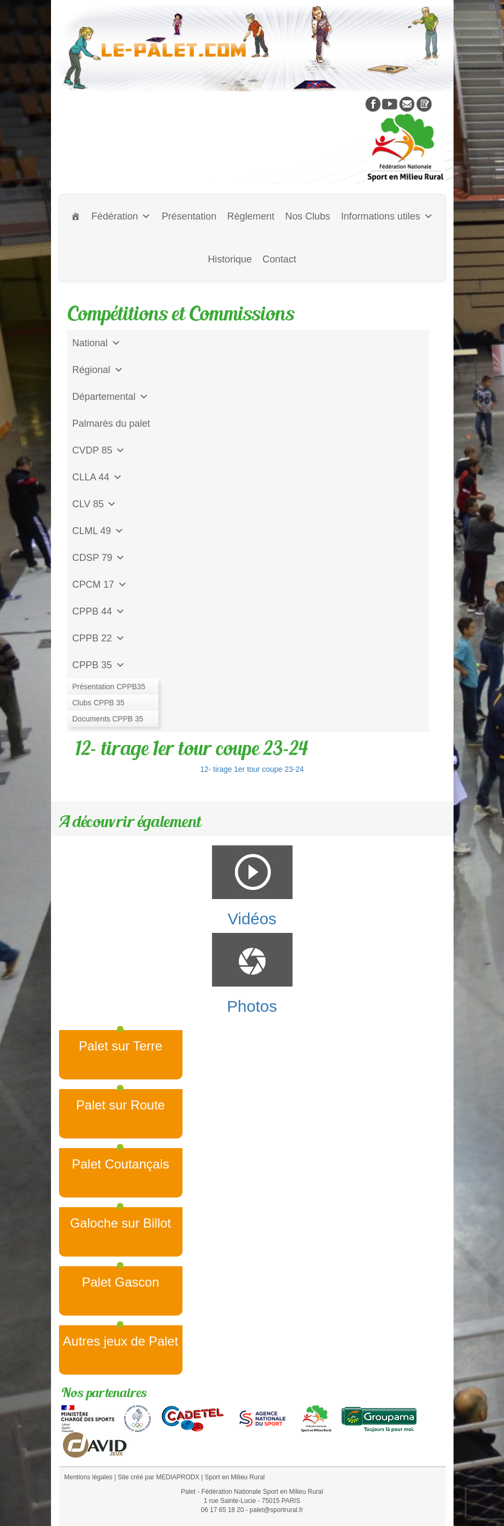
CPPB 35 (98, 665)
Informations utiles (387, 216)
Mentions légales (88, 1477)
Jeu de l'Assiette (107, 692)
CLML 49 (98, 530)
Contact (279, 259)
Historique (230, 259)
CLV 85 (94, 504)
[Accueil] (75, 216)
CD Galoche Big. (108, 718)
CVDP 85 (99, 450)
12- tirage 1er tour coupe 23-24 (252, 769)
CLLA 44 (97, 477)
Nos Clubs (307, 216)
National (96, 343)
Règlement (250, 216)
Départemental (110, 396)
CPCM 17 (99, 584)
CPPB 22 (98, 638)
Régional (97, 369)
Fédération (121, 216)
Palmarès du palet (111, 423)
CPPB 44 (98, 611)
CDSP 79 (99, 557)
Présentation (189, 216)
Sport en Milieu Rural (234, 1477)
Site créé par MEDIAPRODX (158, 1477)
